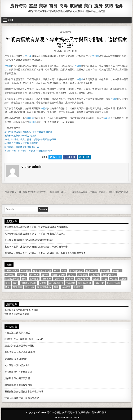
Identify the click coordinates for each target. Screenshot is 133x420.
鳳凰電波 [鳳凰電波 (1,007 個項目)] (78, 287)
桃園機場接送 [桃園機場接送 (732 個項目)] (109, 274)
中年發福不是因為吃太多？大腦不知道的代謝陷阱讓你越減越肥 (36, 227)
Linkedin (84, 156)
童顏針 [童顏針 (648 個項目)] (42, 283)
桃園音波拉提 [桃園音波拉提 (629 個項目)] (12, 278)
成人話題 (9, 365)
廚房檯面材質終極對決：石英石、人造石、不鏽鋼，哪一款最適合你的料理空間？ (45, 253)
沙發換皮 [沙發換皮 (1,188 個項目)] (58, 278)
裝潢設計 (9, 345)
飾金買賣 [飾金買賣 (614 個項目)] (65, 287)
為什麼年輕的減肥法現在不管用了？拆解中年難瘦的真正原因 (35, 233)
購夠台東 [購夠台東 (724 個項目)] (99, 283)
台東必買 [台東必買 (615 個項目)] (117, 270)
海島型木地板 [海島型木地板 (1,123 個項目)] (82, 278)
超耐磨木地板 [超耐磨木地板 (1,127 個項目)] (113, 283)
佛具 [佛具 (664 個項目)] (56, 270)
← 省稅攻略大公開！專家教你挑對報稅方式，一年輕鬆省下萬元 (34, 192)
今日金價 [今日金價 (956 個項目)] (25, 270)
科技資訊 (9, 332)
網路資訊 (9, 385)
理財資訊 (9, 391)
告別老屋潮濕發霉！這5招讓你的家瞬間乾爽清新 (29, 240)
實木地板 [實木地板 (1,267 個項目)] (34, 274)
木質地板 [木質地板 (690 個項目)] (82, 274)
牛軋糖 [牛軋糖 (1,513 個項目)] (113, 278)
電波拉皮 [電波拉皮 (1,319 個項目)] (29, 287)
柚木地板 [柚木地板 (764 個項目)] (94, 274)
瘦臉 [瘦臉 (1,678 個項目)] (7, 283)
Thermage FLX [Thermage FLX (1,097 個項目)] (11, 270)
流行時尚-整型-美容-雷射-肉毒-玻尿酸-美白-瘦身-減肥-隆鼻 (66, 5)
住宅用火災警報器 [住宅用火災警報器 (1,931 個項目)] (42, 270)
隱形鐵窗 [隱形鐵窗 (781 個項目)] (17, 287)
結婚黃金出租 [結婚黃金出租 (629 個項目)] (56, 283)
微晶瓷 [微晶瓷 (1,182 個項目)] (45, 274)
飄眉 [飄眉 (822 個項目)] (56, 287)
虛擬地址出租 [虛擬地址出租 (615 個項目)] (85, 283)
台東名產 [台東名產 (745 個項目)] (104, 270)
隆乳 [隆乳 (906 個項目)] (7, 287)
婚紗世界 (9, 378)
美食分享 (9, 352)
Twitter (55, 156)
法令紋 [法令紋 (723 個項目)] (69, 278)
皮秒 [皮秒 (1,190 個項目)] (15, 283)
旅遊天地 (9, 398)
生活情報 (67, 31)
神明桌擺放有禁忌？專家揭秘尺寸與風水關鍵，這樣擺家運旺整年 (66, 41)
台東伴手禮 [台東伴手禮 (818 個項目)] (91, 270)
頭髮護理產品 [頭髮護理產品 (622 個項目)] (44, 287)
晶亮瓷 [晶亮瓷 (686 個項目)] (71, 274)
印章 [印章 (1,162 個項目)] (64, 270)
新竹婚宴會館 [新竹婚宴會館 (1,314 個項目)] (58, 274)
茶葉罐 (26, 313)
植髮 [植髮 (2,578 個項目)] (24, 278)
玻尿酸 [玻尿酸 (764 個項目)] (123, 278)
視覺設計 (9, 339)
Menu (10, 20)
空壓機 (21, 310)
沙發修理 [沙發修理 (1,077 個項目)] (46, 278)
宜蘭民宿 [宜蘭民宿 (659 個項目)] (21, 274)
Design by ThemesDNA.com (66, 417)
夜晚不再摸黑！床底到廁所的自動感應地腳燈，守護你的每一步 (36, 246)
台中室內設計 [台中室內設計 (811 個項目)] (76, 270)
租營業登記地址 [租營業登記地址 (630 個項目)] (28, 283)
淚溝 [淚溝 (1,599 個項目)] (104, 278)
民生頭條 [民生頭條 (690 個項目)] (34, 278)
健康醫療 (9, 359)
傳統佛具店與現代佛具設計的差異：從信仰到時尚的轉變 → (101, 192)
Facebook (69, 156)
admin (59, 51)
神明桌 (28, 56)
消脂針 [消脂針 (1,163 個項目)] (95, 278)
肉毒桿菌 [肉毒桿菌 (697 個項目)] (70, 283)
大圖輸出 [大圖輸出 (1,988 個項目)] (9, 274)
